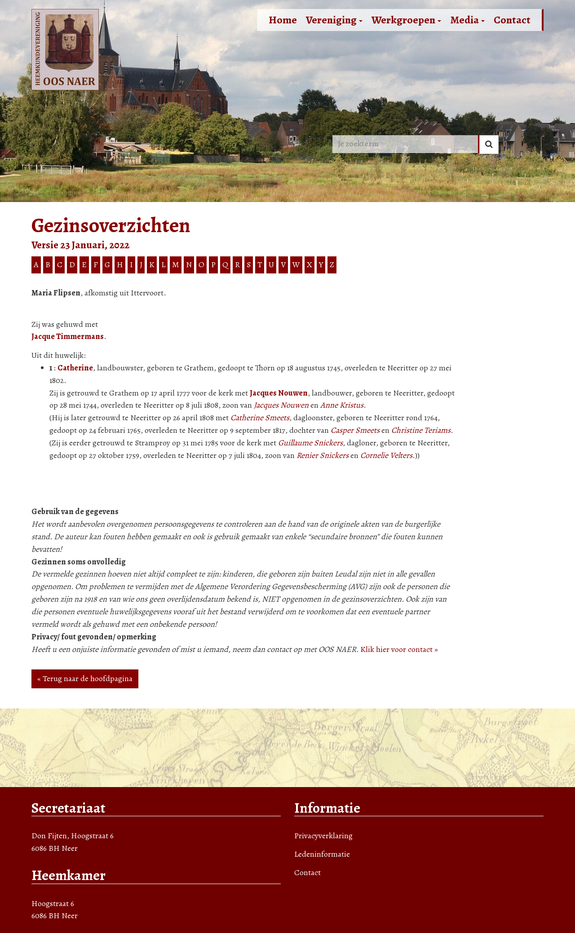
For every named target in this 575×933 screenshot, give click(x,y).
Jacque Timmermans (67, 336)
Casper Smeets (355, 430)
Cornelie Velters (386, 455)
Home (283, 20)
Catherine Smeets (259, 417)
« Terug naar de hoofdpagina (85, 678)
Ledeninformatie (322, 854)
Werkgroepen (406, 20)
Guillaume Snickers (310, 442)
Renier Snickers (322, 455)
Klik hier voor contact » (399, 649)
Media (467, 20)
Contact (512, 20)
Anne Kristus (341, 405)
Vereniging (334, 20)
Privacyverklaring (323, 835)
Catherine (75, 367)
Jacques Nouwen (279, 392)
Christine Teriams (421, 430)
